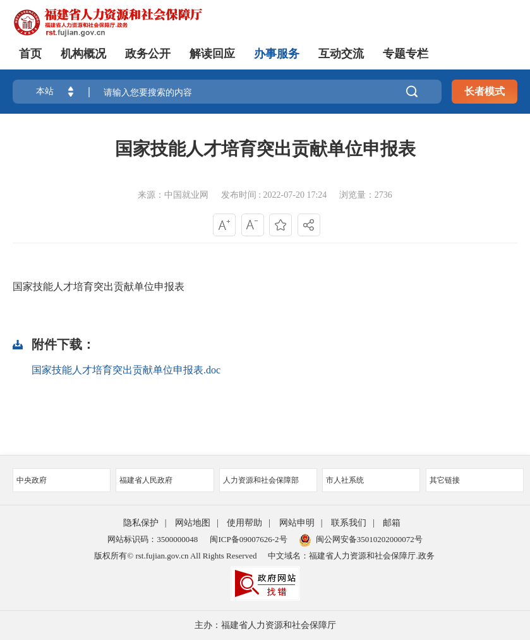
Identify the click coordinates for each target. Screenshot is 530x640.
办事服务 (276, 53)
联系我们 (348, 523)
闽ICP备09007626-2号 (248, 539)
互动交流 (341, 53)
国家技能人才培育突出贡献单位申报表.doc (126, 370)
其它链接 (475, 480)
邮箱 (392, 523)
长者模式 (484, 91)
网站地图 (192, 523)
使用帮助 (244, 523)
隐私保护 (141, 523)
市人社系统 (371, 480)
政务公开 (148, 53)
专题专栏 (405, 53)
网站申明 (297, 523)
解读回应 (212, 53)
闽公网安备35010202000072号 (361, 539)
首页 (30, 53)
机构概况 (83, 53)
